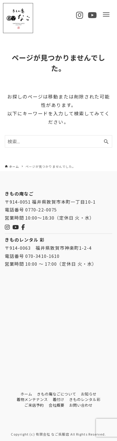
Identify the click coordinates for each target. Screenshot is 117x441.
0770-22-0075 (41, 209)
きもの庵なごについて (56, 394)
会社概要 (56, 405)
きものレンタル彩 (85, 399)
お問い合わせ (81, 405)
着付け (58, 399)
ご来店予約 (34, 405)
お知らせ (89, 394)
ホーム (26, 394)
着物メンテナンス (32, 399)
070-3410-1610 (42, 256)
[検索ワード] (58, 141)
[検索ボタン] (106, 141)
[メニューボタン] (106, 14)
